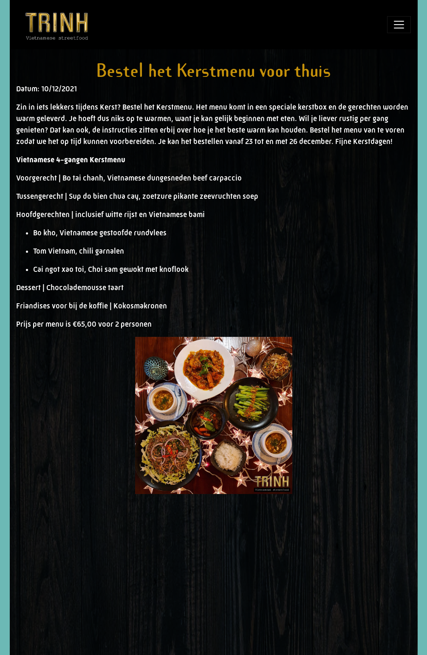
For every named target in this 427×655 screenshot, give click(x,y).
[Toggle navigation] (399, 24)
